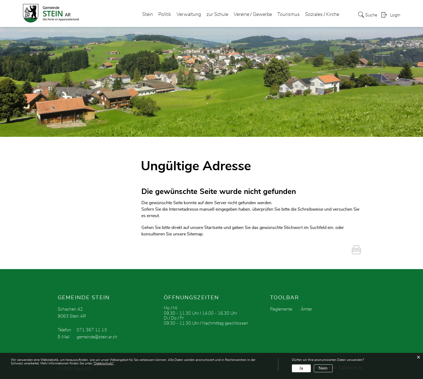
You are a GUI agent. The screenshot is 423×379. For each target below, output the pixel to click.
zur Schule (217, 14)
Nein (323, 368)
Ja (301, 368)
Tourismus (288, 14)
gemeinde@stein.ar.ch (97, 337)
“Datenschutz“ (103, 363)
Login (395, 15)
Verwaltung (188, 14)
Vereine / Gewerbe (253, 14)
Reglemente (281, 309)
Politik (164, 14)
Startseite (213, 227)
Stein (147, 14)
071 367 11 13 (92, 330)
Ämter (306, 309)
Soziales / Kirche (322, 14)
